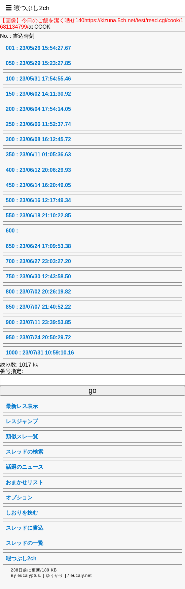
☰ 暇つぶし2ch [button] (27, 7)
